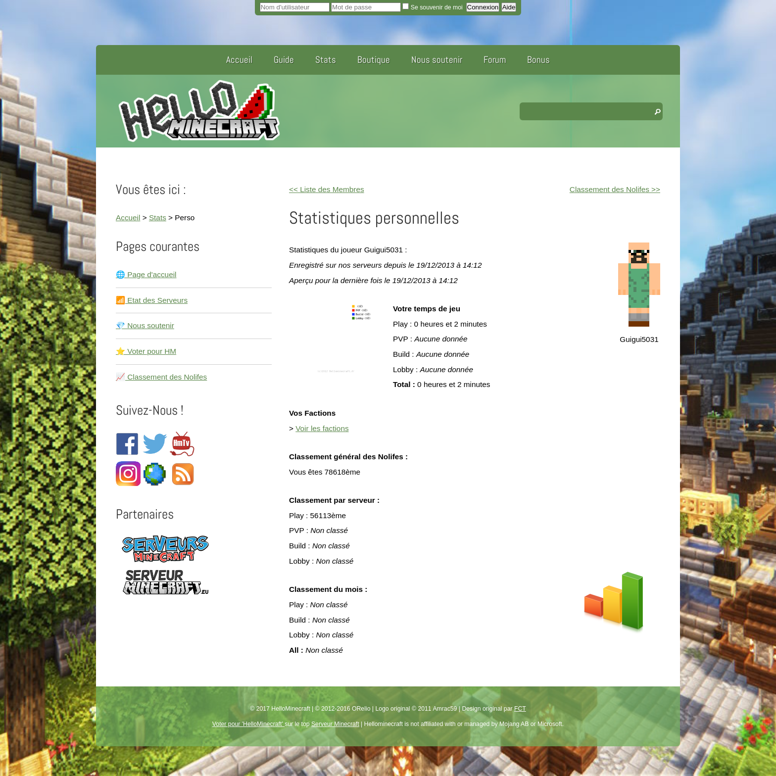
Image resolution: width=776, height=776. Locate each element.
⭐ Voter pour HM (146, 351)
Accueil (239, 59)
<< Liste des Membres (326, 189)
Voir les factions (321, 428)
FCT (520, 708)
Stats (325, 59)
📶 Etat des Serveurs (152, 300)
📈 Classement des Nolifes (161, 377)
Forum (495, 59)
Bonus (538, 59)
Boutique (373, 59)
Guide (284, 59)
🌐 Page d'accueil (146, 274)
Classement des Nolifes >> (615, 189)
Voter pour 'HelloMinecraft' (248, 724)
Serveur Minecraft (335, 724)
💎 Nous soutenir (145, 325)
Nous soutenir (436, 59)
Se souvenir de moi (433, 7)
